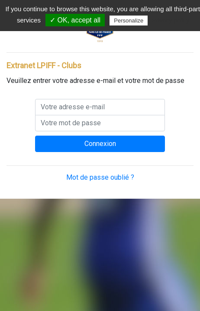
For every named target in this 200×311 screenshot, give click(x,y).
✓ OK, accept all (75, 20)
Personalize (128, 20)
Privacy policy (170, 20)
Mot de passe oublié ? (100, 177)
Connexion (100, 144)
